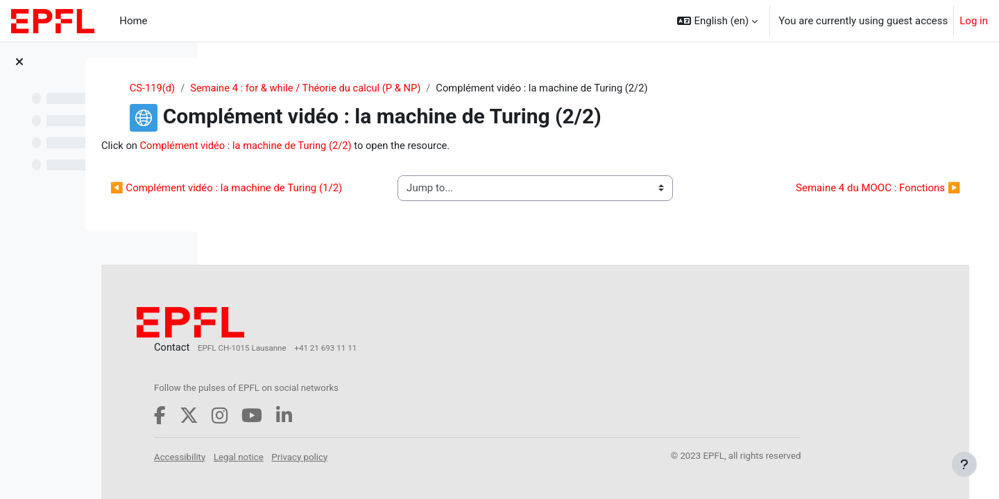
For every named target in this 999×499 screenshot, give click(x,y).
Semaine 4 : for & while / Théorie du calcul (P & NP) (404, 88)
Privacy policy (424, 468)
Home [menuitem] (133, 21)
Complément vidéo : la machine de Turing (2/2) (372, 146)
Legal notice (363, 468)
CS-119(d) (248, 88)
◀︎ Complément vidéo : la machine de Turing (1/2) (340, 196)
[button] (717, 21)
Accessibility (304, 468)
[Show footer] (964, 464)
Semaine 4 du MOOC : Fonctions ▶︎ (858, 196)
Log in (973, 21)
